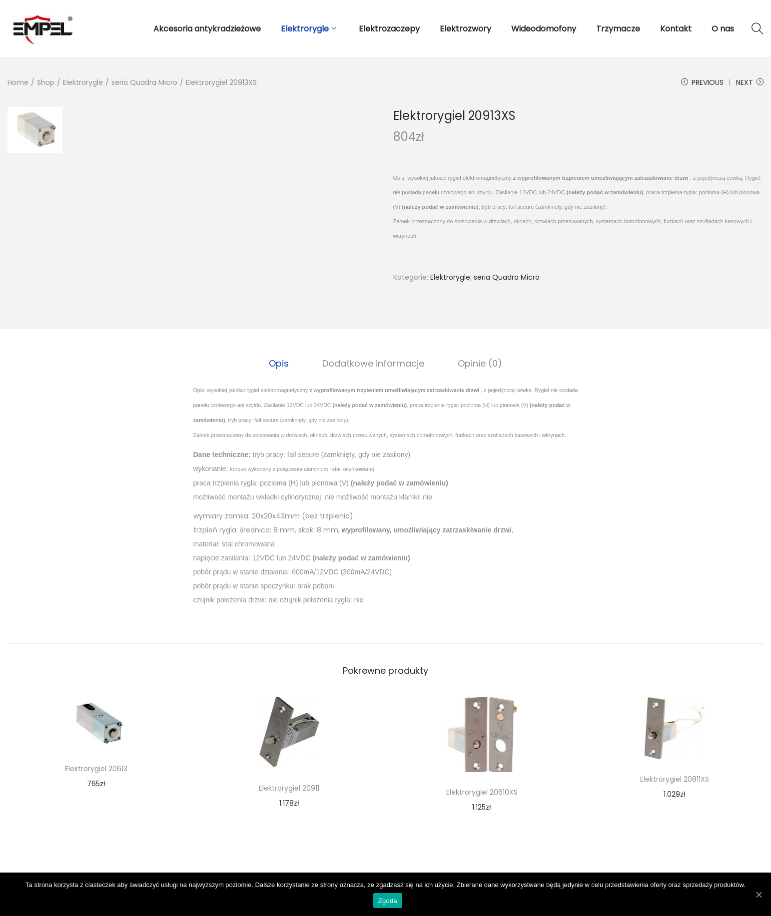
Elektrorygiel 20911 (289, 788)
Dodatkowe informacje (373, 363)
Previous (702, 82)
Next (750, 82)
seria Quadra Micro (144, 82)
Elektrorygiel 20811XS (674, 779)
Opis (280, 363)
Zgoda (387, 901)
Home (17, 82)
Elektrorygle (83, 82)
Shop (45, 82)
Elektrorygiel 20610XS (482, 792)
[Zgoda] (759, 895)
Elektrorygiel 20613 (96, 768)
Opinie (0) (478, 363)
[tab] (280, 363)
